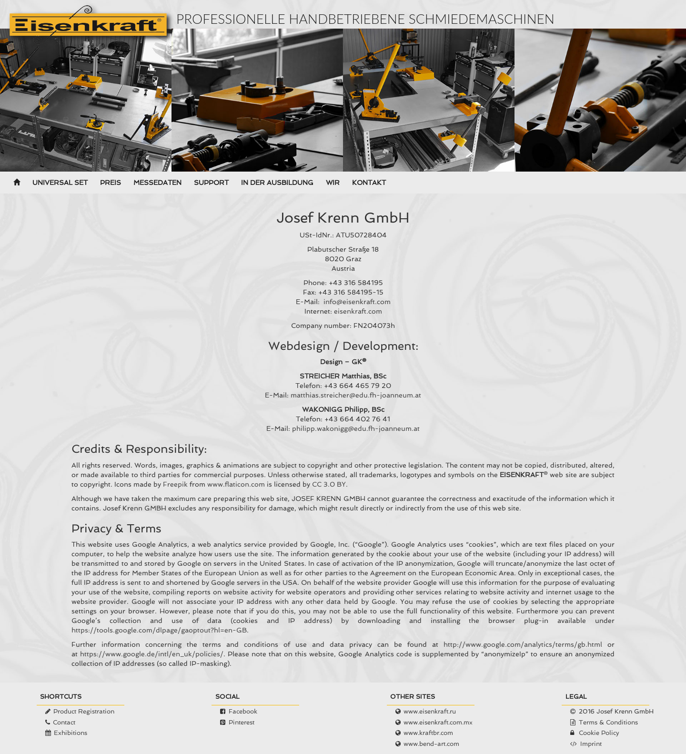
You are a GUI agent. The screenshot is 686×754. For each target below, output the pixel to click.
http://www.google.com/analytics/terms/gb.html (523, 644)
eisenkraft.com (358, 311)
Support (211, 182)
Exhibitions (70, 732)
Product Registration (83, 711)
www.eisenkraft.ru (430, 711)
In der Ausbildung (277, 182)
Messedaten (157, 182)
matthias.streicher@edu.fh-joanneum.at (356, 395)
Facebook (243, 711)
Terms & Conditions (608, 722)
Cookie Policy (599, 732)
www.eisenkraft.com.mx (438, 722)
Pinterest (241, 722)
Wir (333, 182)
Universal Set (60, 182)
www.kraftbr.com (428, 732)
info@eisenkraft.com (357, 302)
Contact (64, 722)
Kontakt (369, 182)
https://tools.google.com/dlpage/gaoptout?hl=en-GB (159, 630)
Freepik (175, 484)
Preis (110, 182)
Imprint (591, 743)
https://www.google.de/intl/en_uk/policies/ (151, 654)
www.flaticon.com (236, 484)
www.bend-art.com (431, 743)
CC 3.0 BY (329, 484)
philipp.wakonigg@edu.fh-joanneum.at (356, 428)
